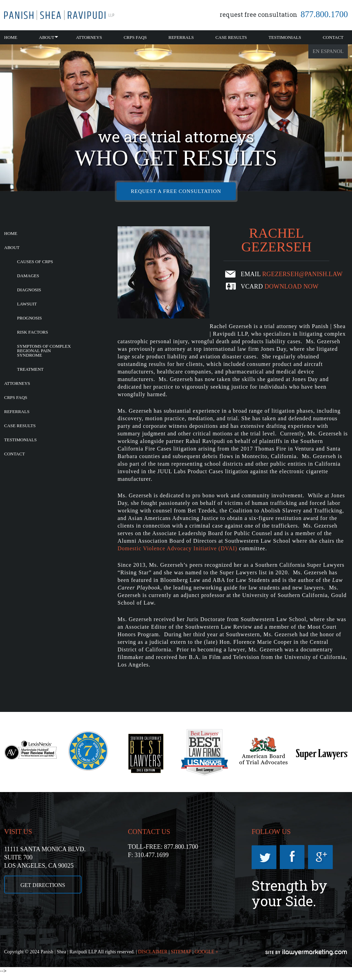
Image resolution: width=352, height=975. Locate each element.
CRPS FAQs (135, 37)
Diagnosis (29, 289)
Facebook (292, 857)
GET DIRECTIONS (43, 885)
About (46, 37)
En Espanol (328, 51)
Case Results (231, 37)
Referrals (181, 37)
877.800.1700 (324, 14)
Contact (333, 37)
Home (10, 37)
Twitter (264, 857)
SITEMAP (181, 951)
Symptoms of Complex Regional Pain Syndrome (44, 351)
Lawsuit (27, 303)
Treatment (30, 369)
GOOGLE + (206, 951)
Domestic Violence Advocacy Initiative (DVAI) (177, 548)
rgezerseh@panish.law (302, 274)
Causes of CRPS (35, 261)
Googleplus (320, 857)
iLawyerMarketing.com (306, 952)
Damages (28, 275)
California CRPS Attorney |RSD (59, 15)
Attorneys (89, 37)
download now (292, 286)
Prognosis (29, 318)
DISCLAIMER (153, 951)
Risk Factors (32, 332)
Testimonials (284, 37)
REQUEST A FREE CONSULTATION (176, 191)
